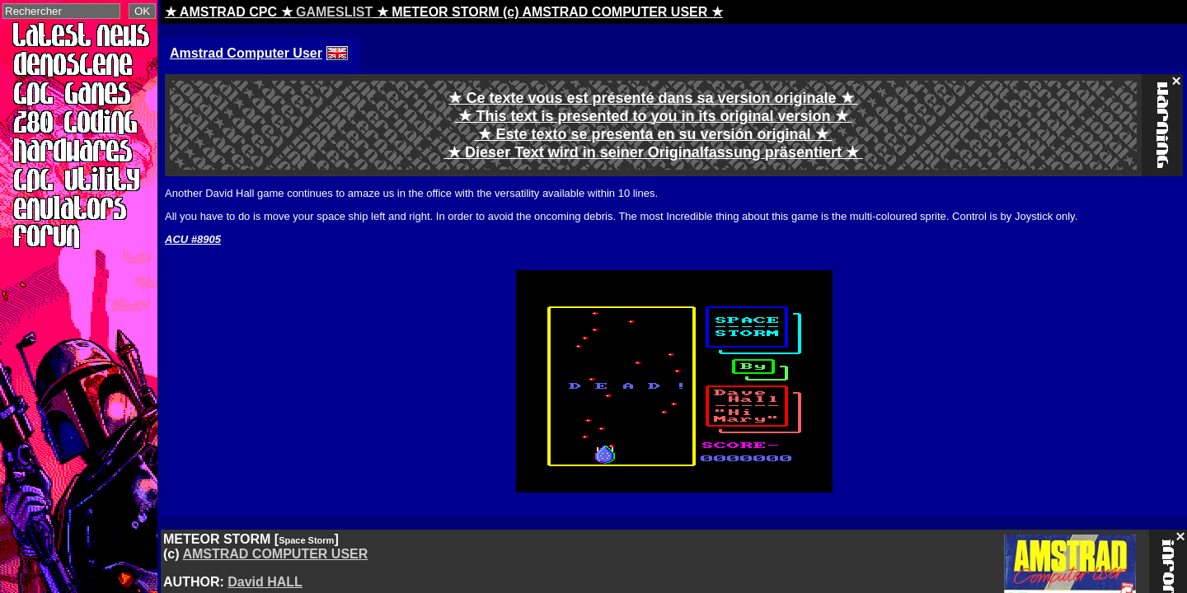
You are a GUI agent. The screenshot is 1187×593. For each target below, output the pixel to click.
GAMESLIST (334, 12)
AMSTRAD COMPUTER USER (275, 554)
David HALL (265, 582)
